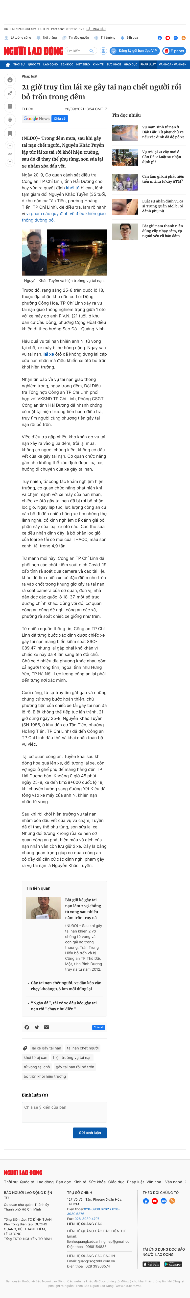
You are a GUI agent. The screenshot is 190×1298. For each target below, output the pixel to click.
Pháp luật (148, 64)
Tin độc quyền (75, 37)
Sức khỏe (114, 64)
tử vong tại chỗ (37, 1067)
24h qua (129, 37)
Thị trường (105, 37)
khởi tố (73, 188)
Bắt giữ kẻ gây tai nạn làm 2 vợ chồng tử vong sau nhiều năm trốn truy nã (83, 909)
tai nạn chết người (82, 1048)
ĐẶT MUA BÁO (95, 29)
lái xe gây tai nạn (46, 1048)
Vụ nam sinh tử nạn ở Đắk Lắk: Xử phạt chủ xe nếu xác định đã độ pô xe (163, 132)
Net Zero (83, 64)
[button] (10, 146)
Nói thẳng (46, 37)
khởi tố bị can (35, 1057)
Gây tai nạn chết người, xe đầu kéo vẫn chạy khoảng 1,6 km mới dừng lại (66, 986)
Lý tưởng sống (17, 37)
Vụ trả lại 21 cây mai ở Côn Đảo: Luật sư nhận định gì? (161, 157)
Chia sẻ (59, 118)
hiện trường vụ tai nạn (72, 1057)
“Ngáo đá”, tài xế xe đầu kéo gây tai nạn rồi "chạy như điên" (64, 1006)
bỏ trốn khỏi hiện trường (45, 1076)
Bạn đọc (67, 64)
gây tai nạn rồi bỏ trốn (75, 1067)
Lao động (50, 64)
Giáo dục (131, 64)
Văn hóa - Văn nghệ (173, 64)
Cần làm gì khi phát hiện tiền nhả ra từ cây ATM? (163, 179)
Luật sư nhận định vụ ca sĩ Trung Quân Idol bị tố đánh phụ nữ (162, 206)
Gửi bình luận (90, 1133)
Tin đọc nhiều (126, 115)
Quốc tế (34, 64)
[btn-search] (91, 51)
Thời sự (19, 64)
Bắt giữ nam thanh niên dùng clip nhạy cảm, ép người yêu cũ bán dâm (162, 231)
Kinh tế (98, 64)
